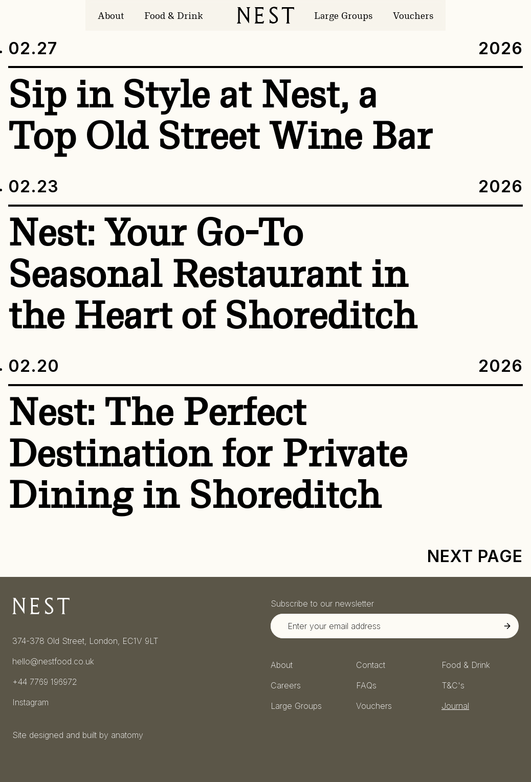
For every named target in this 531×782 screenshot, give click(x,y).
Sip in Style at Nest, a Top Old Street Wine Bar (220, 115)
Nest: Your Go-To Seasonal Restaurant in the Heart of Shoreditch (212, 274)
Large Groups (343, 15)
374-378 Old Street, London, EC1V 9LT (85, 641)
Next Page (475, 556)
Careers (286, 685)
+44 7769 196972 (44, 682)
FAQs (366, 685)
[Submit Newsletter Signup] (507, 626)
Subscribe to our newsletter (322, 603)
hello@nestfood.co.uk (53, 661)
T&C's (452, 685)
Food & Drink (173, 15)
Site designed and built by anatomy (77, 735)
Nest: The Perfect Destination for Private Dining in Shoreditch (207, 453)
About (111, 15)
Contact (370, 665)
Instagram (30, 702)
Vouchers (413, 15)
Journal (455, 706)
